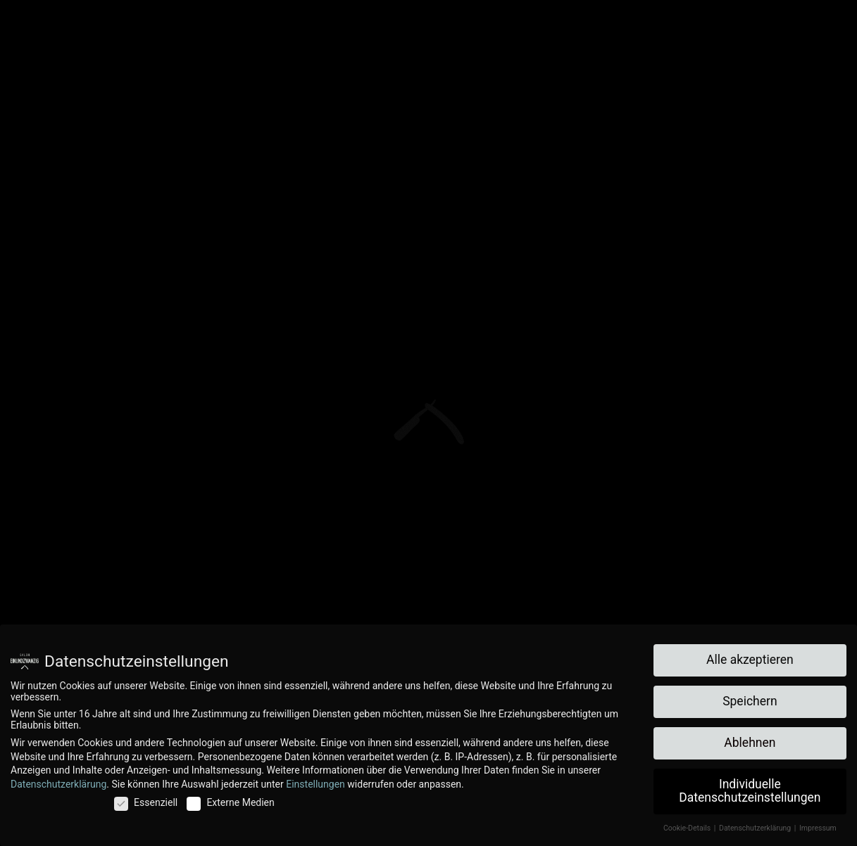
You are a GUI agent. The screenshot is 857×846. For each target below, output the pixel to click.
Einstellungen (315, 784)
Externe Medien (230, 802)
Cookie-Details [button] (688, 828)
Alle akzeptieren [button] (750, 660)
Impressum (818, 828)
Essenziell (145, 802)
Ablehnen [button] (749, 743)
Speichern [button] (749, 701)
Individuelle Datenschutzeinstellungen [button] (749, 791)
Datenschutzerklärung (58, 784)
